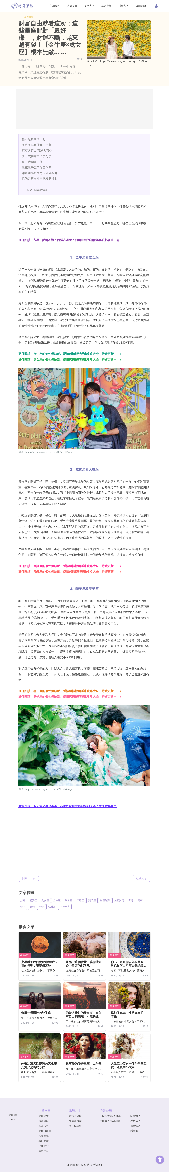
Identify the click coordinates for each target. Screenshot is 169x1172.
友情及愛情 (75, 1116)
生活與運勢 (75, 1126)
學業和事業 (75, 1121)
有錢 (41, 906)
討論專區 (55, 5)
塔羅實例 (44, 1121)
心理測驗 (44, 1140)
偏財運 (52, 906)
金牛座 (57, 900)
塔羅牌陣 (44, 1135)
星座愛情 (119, 900)
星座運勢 (25, 955)
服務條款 (135, 1125)
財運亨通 (65, 906)
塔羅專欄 (106, 5)
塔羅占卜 (124, 5)
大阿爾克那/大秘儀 (110, 1116)
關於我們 (135, 1115)
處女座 (45, 900)
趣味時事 (44, 1126)
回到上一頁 (28, 878)
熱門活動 (44, 1150)
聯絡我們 (135, 1120)
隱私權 (134, 1130)
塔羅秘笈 (44, 1116)
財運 (22, 900)
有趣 (130, 900)
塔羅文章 (72, 5)
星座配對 (105, 900)
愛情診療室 (45, 1131)
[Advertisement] (84, 109)
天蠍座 (80, 900)
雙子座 (92, 900)
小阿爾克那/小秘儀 (110, 1121)
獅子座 (68, 900)
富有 (140, 900)
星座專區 (89, 5)
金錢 (32, 906)
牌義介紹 (141, 5)
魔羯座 (33, 900)
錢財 (22, 906)
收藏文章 (141, 878)
